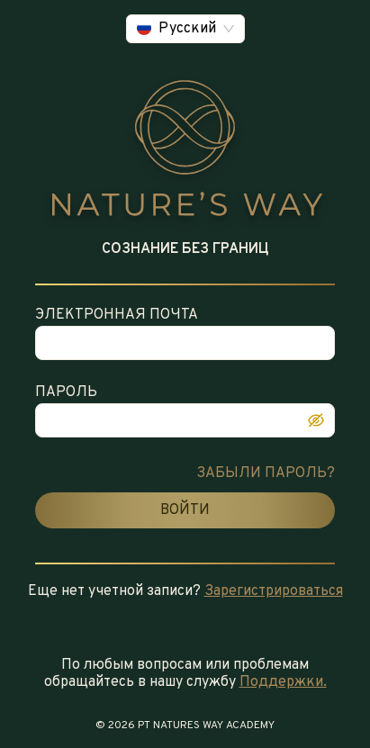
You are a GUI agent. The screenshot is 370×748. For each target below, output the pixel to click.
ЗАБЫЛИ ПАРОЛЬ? (265, 473)
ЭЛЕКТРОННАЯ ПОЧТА (116, 315)
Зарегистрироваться (273, 591)
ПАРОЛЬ (66, 392)
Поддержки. (283, 682)
